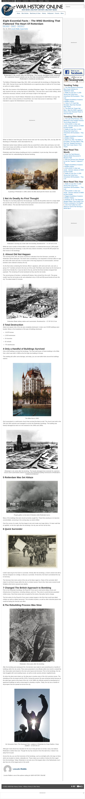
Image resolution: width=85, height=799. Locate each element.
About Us (18, 1)
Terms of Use (33, 1)
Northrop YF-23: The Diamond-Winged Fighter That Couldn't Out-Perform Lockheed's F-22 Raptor (74, 201)
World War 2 (21, 26)
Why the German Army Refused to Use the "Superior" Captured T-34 (74, 161)
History (44, 13)
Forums (57, 13)
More (62, 13)
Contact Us (25, 1)
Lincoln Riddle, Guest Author (19, 29)
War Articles (25, 13)
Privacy (47, 1)
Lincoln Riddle (20, 769)
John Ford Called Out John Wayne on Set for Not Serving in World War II (73, 206)
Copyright (41, 1)
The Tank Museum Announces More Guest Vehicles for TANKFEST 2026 (73, 89)
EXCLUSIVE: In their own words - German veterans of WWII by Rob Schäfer (74, 125)
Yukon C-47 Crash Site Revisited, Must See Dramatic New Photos (72, 104)
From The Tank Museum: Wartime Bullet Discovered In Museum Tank (72, 156)
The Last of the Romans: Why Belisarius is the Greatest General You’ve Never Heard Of (74, 120)
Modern (13, 26)
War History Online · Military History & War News (25, 786)
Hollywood (50, 13)
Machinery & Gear (35, 13)
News (18, 13)
